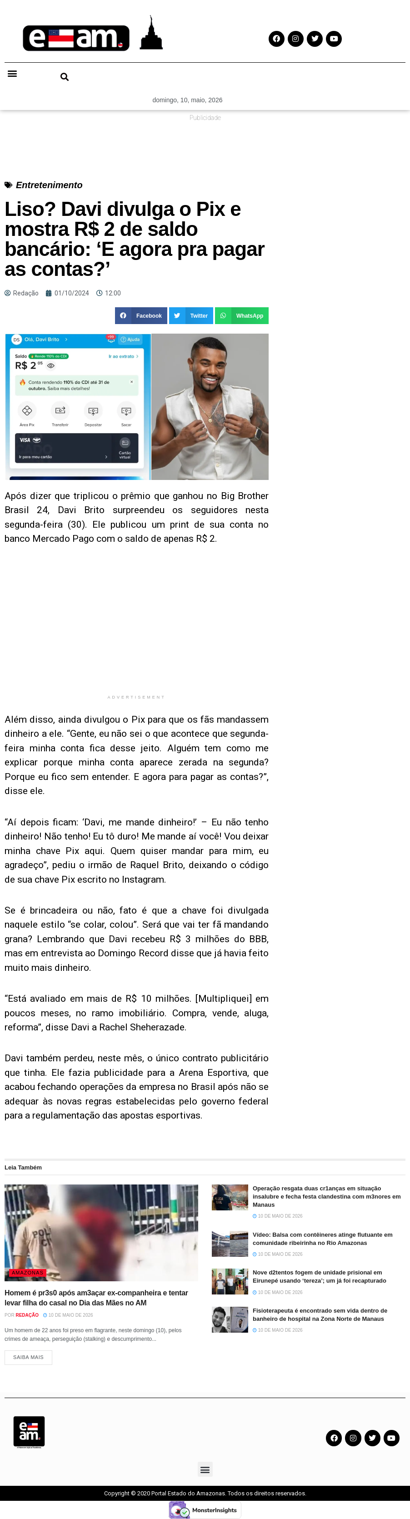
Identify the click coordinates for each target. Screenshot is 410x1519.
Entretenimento (49, 185)
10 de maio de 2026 (68, 1315)
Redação (27, 1315)
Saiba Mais (28, 1357)
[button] (12, 72)
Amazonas (28, 1272)
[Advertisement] (137, 626)
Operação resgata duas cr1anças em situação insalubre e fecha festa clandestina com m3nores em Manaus (327, 1196)
